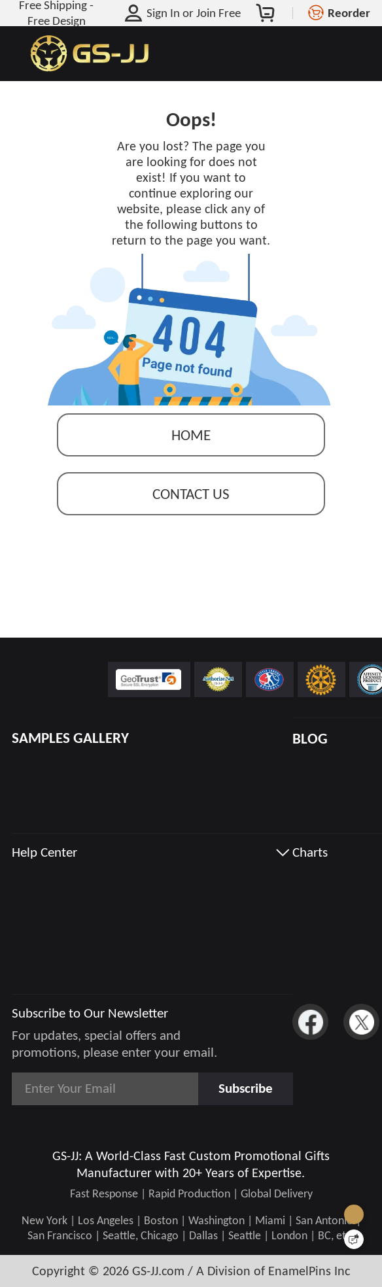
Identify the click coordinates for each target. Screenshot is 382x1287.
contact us (191, 495)
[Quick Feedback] (354, 1239)
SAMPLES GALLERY (70, 738)
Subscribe (245, 1088)
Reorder (349, 12)
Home (191, 436)
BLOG (310, 738)
